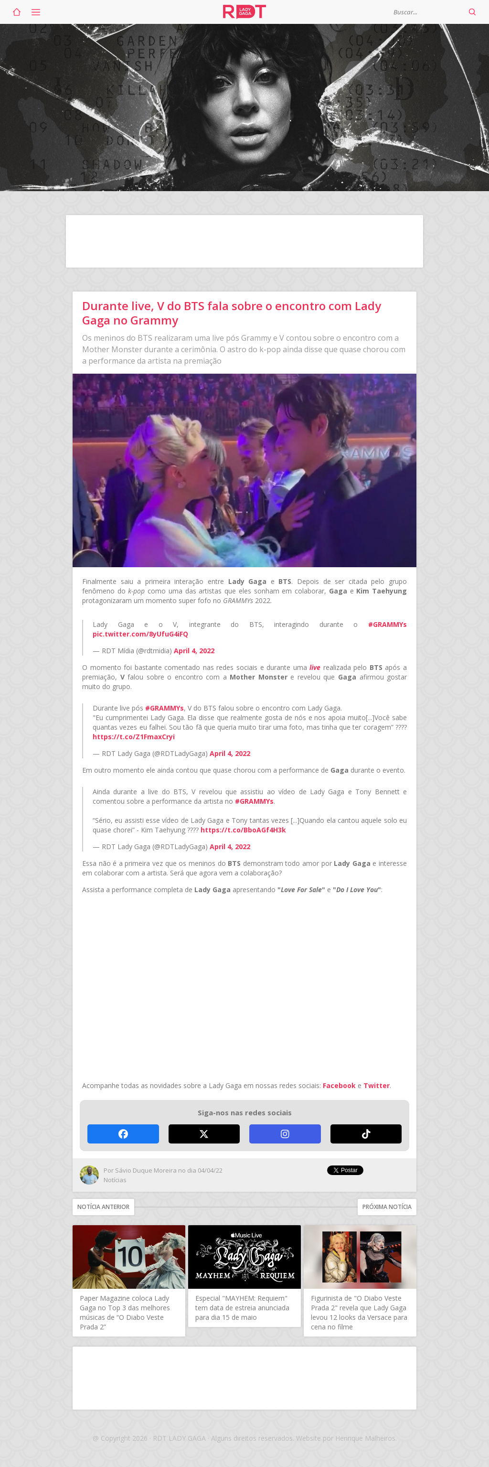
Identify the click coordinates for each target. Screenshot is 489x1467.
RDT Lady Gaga (244, 12)
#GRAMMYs (387, 624)
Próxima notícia (387, 1207)
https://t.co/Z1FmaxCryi (134, 736)
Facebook (339, 1085)
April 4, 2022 (194, 650)
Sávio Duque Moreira (146, 1170)
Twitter (376, 1085)
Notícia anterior (103, 1207)
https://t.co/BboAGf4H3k (243, 829)
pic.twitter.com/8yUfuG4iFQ (140, 633)
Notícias (115, 1180)
